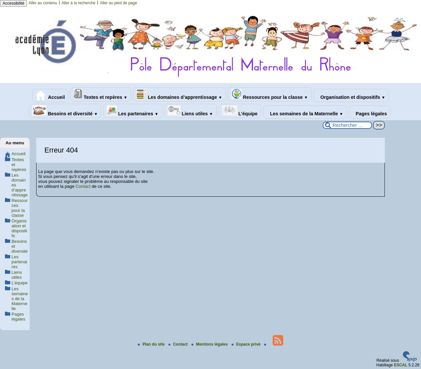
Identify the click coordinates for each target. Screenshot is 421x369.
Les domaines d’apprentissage (179, 94)
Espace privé (246, 344)
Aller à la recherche (78, 3)
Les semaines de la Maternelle (305, 112)
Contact (83, 186)
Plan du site (152, 344)
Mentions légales (210, 344)
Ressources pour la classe (270, 94)
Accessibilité (13, 3)
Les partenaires (132, 110)
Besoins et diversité (65, 110)
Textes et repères (100, 94)
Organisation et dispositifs (351, 95)
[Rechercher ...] (347, 125)
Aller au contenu (43, 3)
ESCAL (401, 365)
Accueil (50, 95)
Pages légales (369, 112)
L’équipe (240, 110)
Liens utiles (190, 110)
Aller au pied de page (118, 3)
